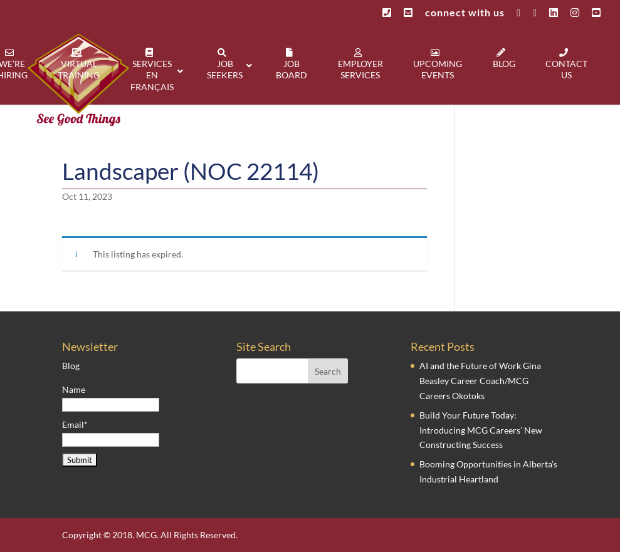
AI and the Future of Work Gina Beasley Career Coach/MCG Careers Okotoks (480, 380)
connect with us (465, 13)
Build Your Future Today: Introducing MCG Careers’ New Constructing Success (480, 430)
